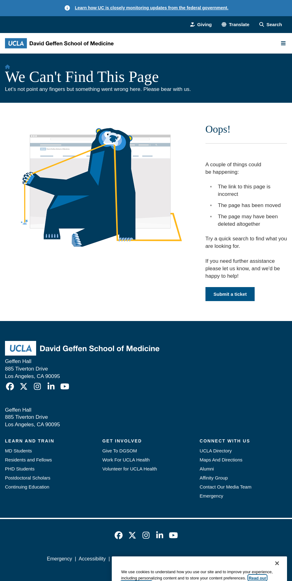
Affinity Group (214, 477)
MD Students (18, 450)
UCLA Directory (216, 450)
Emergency (211, 495)
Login (239, 558)
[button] (235, 24)
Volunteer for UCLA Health (129, 468)
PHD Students (20, 468)
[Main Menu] (283, 43)
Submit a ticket (230, 294)
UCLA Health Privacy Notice (195, 558)
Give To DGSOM (119, 450)
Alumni (207, 468)
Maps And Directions (221, 459)
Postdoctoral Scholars (27, 477)
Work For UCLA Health (126, 459)
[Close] (277, 573)
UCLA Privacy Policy (135, 558)
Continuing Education (27, 486)
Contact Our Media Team (225, 486)
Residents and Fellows (28, 459)
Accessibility (92, 558)
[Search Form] (270, 24)
